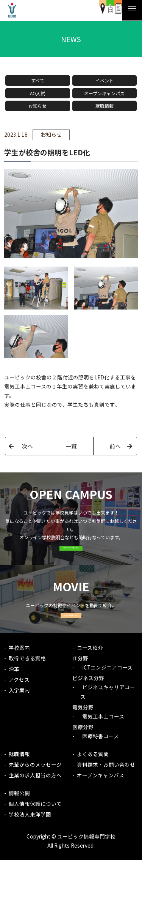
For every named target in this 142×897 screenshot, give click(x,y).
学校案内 (19, 684)
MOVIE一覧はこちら (71, 647)
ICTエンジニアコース (105, 704)
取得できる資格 (27, 695)
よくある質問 (93, 790)
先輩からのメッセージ (35, 801)
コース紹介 (90, 684)
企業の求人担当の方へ (35, 812)
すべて (37, 80)
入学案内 (19, 727)
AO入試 (37, 93)
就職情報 (104, 106)
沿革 (14, 705)
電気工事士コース (100, 753)
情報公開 (19, 830)
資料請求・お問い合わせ (106, 801)
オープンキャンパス (104, 93)
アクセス (19, 716)
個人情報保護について (35, 840)
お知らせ (37, 106)
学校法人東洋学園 (30, 851)
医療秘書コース (98, 773)
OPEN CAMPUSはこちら (71, 560)
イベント (104, 80)
